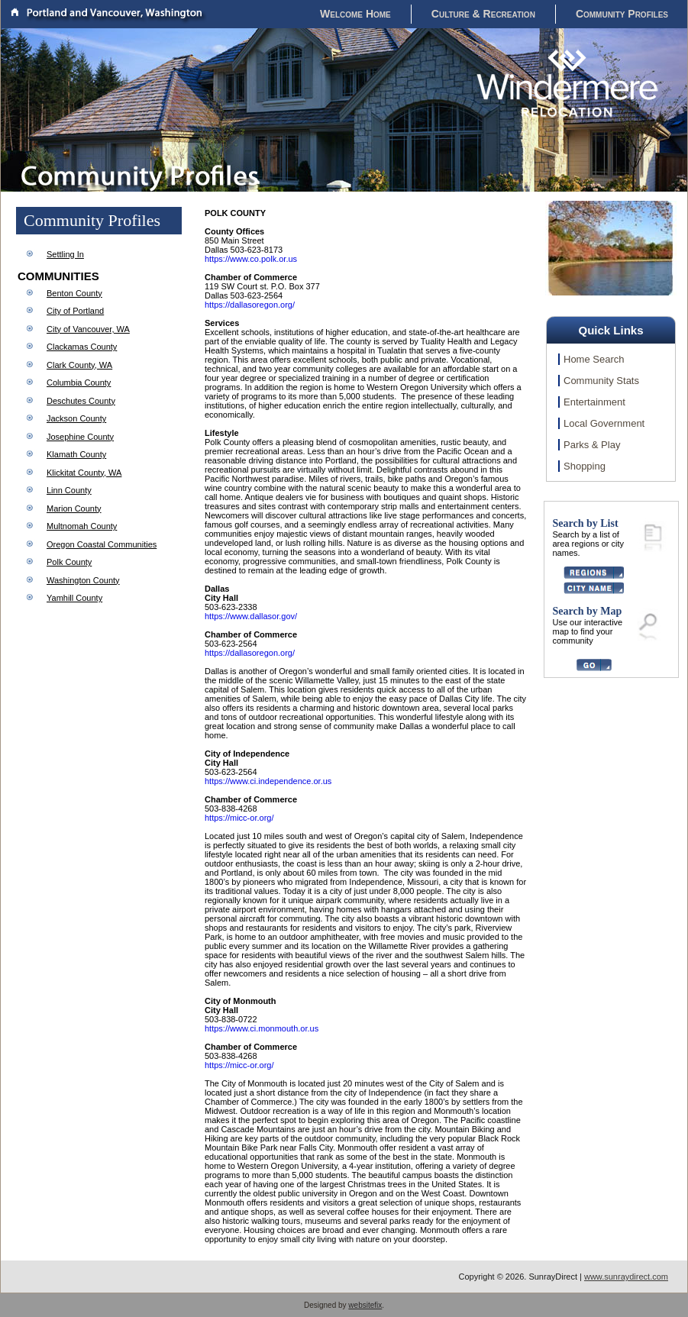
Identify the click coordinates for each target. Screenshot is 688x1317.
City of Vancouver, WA (88, 329)
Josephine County (80, 436)
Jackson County (76, 418)
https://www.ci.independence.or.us (268, 781)
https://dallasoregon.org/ (250, 304)
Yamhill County (74, 597)
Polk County (69, 562)
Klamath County (76, 454)
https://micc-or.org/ (239, 817)
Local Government (604, 423)
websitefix (365, 1305)
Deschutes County (81, 400)
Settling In (65, 254)
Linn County (69, 490)
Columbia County (79, 382)
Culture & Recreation (483, 14)
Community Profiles (622, 14)
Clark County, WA (79, 365)
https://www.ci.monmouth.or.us (261, 1028)
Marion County (74, 508)
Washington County (83, 580)
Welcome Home (355, 14)
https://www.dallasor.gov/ (251, 616)
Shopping (585, 466)
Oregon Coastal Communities (102, 544)
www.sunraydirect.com (626, 1276)
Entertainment (594, 402)
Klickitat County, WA (84, 472)
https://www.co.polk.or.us (251, 258)
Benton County (74, 293)
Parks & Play (592, 444)
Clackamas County (82, 346)
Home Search (594, 359)
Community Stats (601, 380)
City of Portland (75, 310)
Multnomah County (82, 526)
